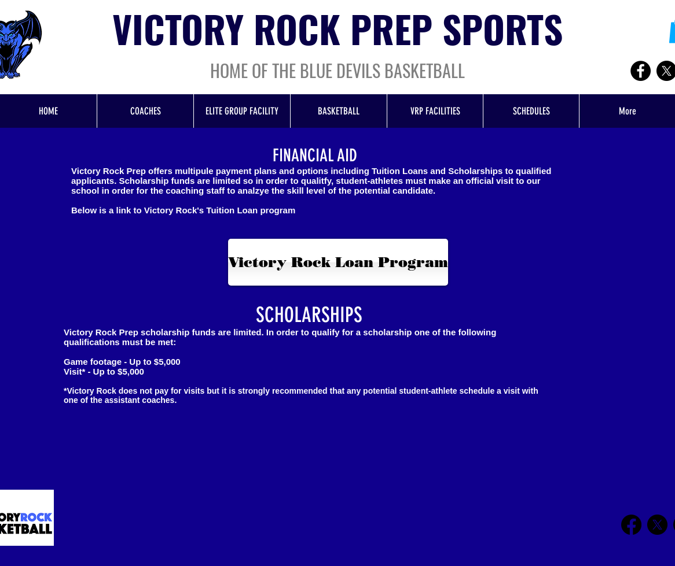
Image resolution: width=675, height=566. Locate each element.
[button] (338, 111)
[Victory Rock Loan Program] (338, 262)
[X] (657, 525)
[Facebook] (640, 71)
